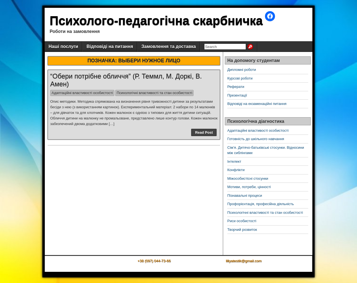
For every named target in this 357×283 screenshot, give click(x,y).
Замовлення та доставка (168, 46)
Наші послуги (63, 46)
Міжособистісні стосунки (247, 178)
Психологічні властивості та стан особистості (154, 93)
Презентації (237, 95)
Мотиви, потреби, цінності (249, 187)
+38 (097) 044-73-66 (154, 261)
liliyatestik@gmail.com (243, 261)
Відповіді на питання (109, 46)
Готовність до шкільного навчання (255, 139)
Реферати (235, 87)
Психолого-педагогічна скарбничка (156, 20)
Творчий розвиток (242, 229)
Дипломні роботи (241, 70)
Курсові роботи (240, 78)
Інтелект (234, 161)
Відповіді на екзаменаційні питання (256, 104)
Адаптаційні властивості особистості (82, 93)
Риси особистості (241, 221)
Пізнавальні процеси (244, 195)
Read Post (204, 132)
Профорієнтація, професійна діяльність (260, 204)
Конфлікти (236, 170)
